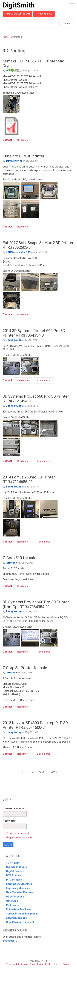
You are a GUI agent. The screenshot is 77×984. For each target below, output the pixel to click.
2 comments (43, 753)
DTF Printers (13, 875)
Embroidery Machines (19, 883)
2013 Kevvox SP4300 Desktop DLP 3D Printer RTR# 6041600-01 (35, 725)
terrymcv (11, 562)
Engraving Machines (18, 888)
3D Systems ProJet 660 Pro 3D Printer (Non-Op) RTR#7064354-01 (36, 604)
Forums (57, 964)
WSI (13, 70)
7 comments (43, 541)
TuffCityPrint (14, 160)
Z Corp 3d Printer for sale (25, 668)
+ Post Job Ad (43, 14)
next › (42, 772)
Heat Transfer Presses (19, 892)
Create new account (17, 833)
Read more (24, 140)
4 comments (43, 380)
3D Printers (13, 862)
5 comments (43, 461)
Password (9, 820)
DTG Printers (14, 879)
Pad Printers (13, 905)
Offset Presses (15, 896)
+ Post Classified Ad (17, 14)
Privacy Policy (36, 964)
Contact (7, 139)
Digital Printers (15, 871)
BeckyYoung (14, 340)
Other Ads (12, 900)
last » (54, 772)
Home (5, 37)
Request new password (19, 837)
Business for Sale (16, 866)
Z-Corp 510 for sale (19, 558)
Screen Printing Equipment (22, 913)
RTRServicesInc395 (18, 252)
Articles (48, 964)
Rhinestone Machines (19, 909)
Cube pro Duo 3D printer (23, 156)
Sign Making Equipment (20, 922)
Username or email (15, 808)
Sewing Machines (16, 917)
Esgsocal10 (10, 940)
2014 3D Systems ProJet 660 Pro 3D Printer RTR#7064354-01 (34, 332)
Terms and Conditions (17, 964)
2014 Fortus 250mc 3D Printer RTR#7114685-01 (29, 479)
